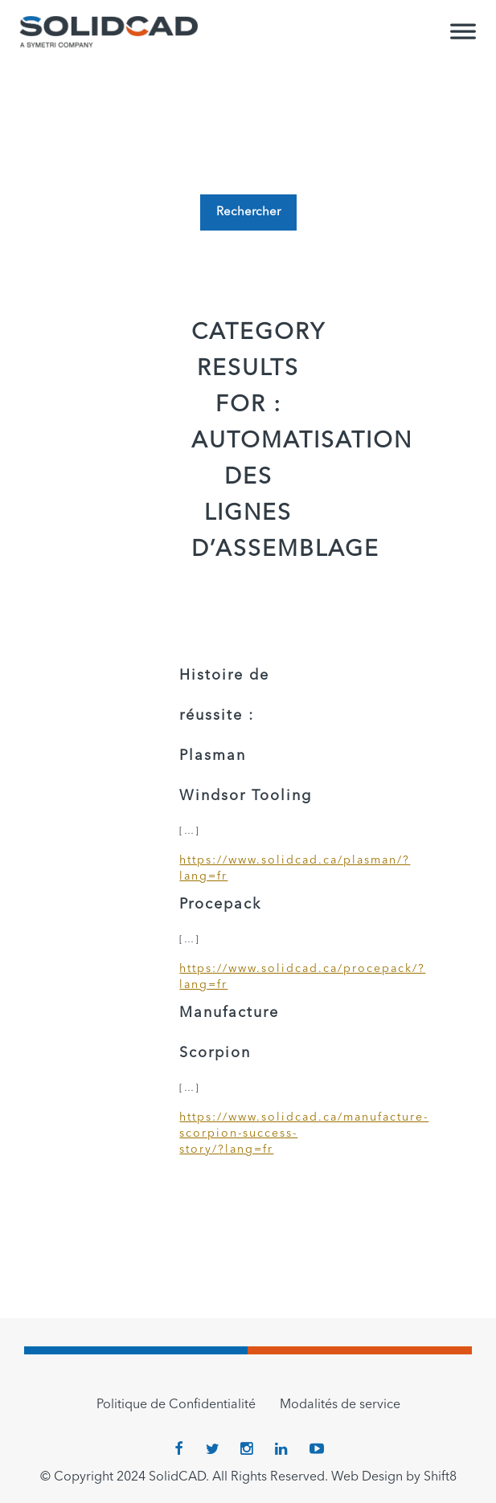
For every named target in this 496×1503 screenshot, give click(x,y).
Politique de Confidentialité (176, 1405)
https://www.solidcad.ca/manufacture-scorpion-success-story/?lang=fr (247, 1133)
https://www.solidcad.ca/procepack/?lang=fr (247, 976)
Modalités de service (340, 1405)
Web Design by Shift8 (394, 1477)
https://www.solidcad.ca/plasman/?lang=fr (247, 868)
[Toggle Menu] (463, 38)
